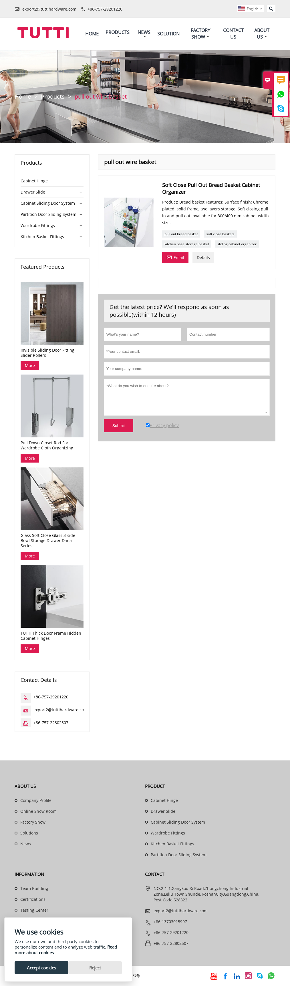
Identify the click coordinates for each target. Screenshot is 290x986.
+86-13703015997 (170, 922)
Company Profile (35, 800)
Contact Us (233, 33)
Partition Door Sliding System (48, 214)
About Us (261, 33)
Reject (95, 968)
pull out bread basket (181, 234)
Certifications (32, 899)
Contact (154, 874)
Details (203, 257)
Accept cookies (41, 968)
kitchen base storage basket (186, 244)
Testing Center (34, 910)
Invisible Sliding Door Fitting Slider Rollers (47, 353)
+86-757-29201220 (105, 9)
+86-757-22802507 (50, 723)
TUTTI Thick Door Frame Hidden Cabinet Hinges (51, 636)
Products (118, 34)
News (144, 34)
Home (92, 34)
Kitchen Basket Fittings (42, 236)
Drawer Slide (33, 192)
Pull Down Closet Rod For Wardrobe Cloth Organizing (47, 446)
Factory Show (200, 33)
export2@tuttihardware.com (49, 9)
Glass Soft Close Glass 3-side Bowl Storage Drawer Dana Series (48, 541)
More (30, 365)
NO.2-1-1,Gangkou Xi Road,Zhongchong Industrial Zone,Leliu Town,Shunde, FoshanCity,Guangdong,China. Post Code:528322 (206, 894)
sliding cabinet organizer (237, 244)
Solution (168, 34)
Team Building (34, 888)
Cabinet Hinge (34, 181)
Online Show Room (38, 811)
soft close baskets (220, 234)
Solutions (29, 833)
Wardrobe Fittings (38, 225)
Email (175, 257)
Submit (118, 425)
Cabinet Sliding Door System (48, 203)
